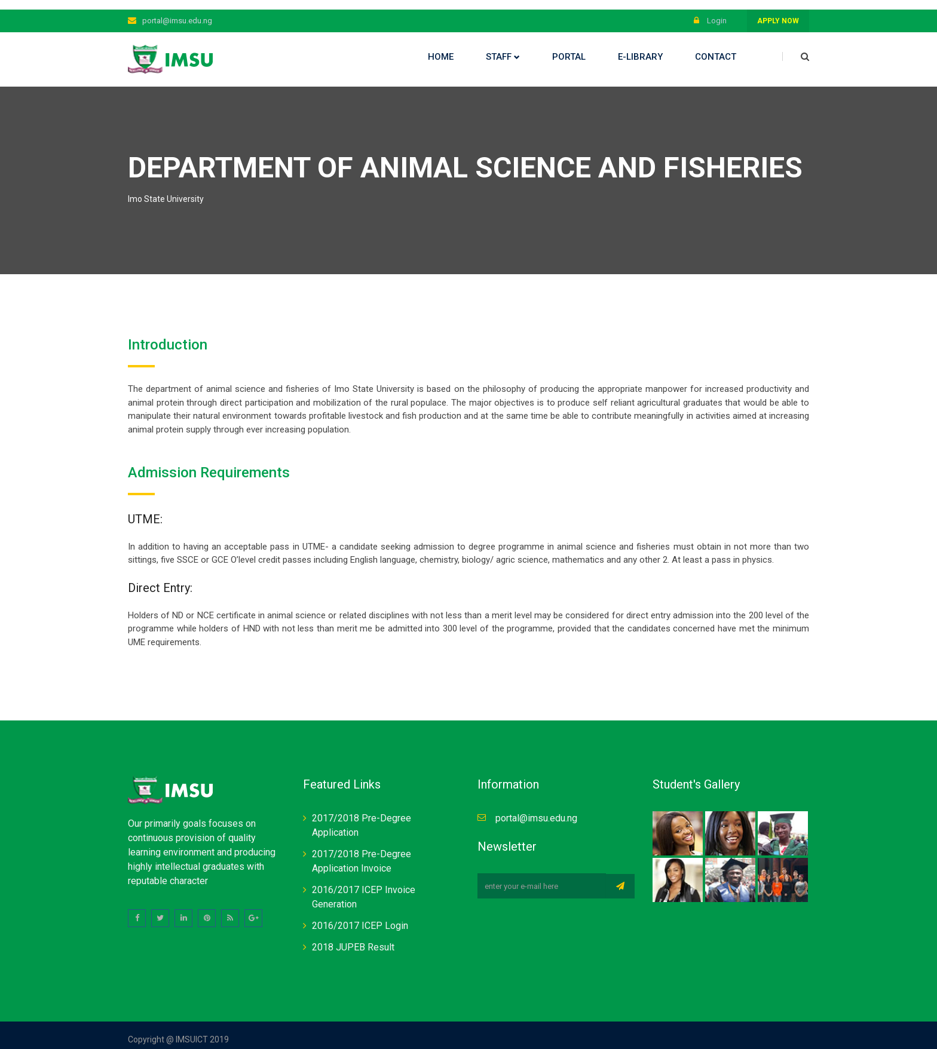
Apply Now (778, 11)
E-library (640, 47)
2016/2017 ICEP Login (360, 916)
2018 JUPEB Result (353, 938)
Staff (503, 47)
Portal (569, 47)
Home (441, 47)
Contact (715, 47)
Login (710, 11)
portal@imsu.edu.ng (177, 11)
